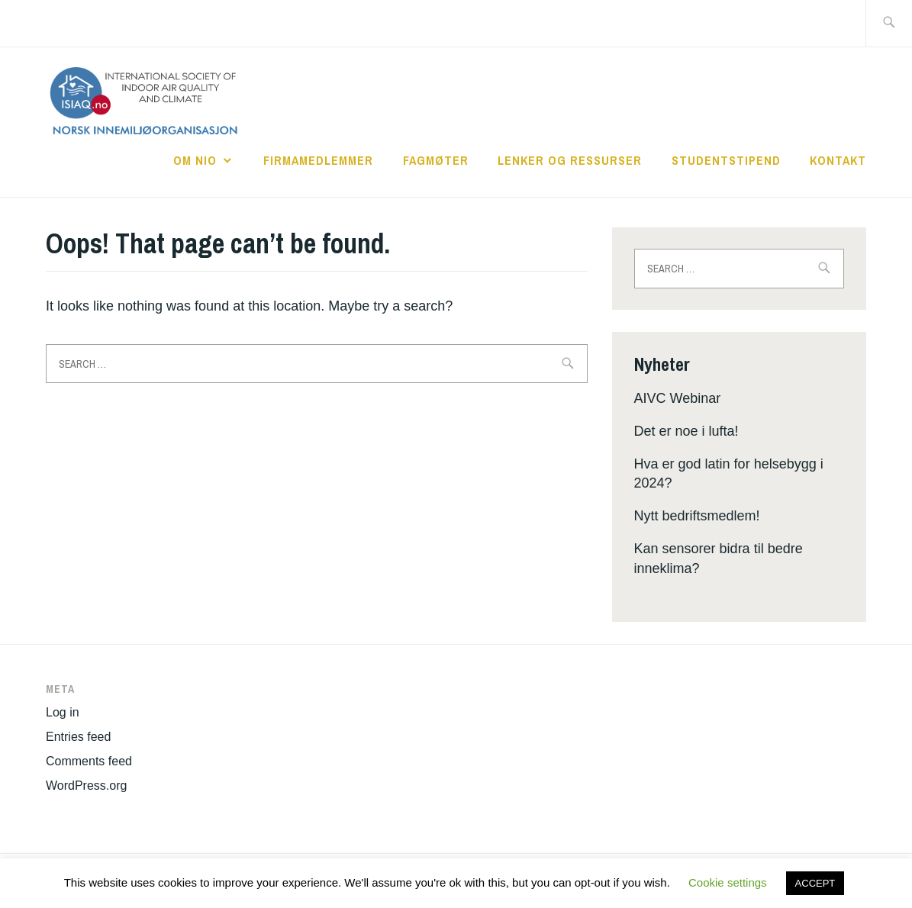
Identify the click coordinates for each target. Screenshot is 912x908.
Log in (62, 712)
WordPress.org (86, 785)
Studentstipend (726, 160)
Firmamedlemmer (318, 160)
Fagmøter (436, 160)
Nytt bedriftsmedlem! (697, 515)
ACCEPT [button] (815, 883)
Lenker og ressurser (570, 160)
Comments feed (89, 761)
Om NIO (195, 160)
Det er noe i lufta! (686, 431)
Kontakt (838, 160)
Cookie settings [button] (727, 882)
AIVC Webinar (677, 398)
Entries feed (78, 736)
